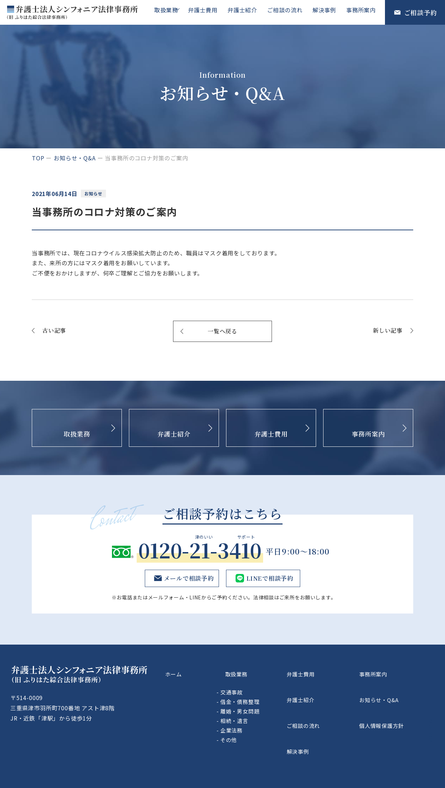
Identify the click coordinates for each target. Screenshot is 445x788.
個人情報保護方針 (397, 702)
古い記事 (54, 330)
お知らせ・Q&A (74, 158)
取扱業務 (170, 12)
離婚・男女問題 (277, 701)
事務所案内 (361, 12)
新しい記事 (388, 330)
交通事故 (269, 682)
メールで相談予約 (187, 578)
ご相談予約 (420, 12)
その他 (266, 730)
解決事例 (326, 12)
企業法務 (269, 720)
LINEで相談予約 (269, 578)
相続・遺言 (272, 711)
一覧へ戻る (222, 331)
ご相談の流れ (288, 12)
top (38, 158)
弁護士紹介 (247, 12)
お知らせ (94, 193)
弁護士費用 (209, 12)
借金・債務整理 (277, 692)
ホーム (203, 669)
